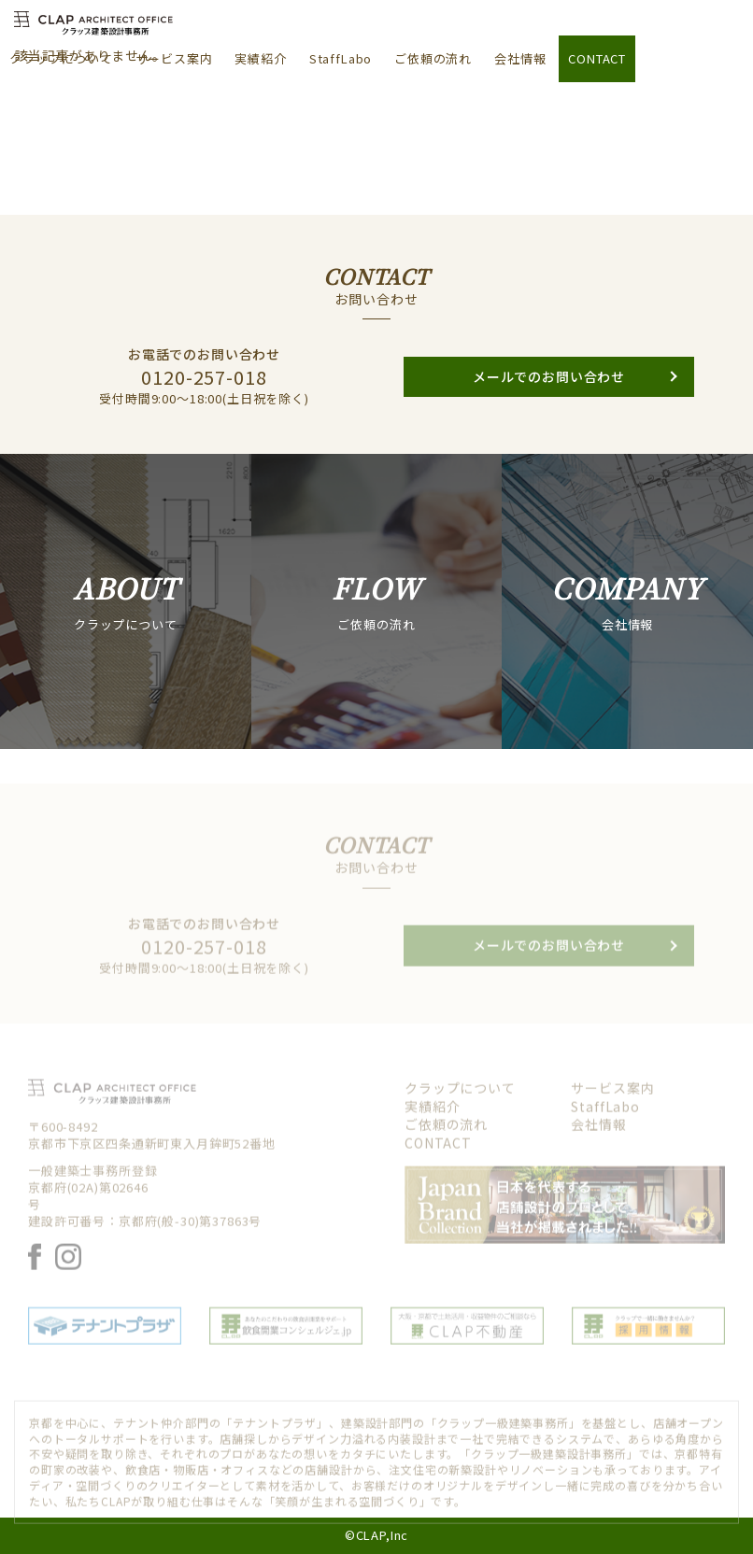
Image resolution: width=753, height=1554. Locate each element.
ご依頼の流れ (433, 58)
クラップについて (61, 58)
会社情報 (520, 58)
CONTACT (597, 58)
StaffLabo (341, 58)
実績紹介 (260, 58)
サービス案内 (174, 58)
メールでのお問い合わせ (549, 400)
